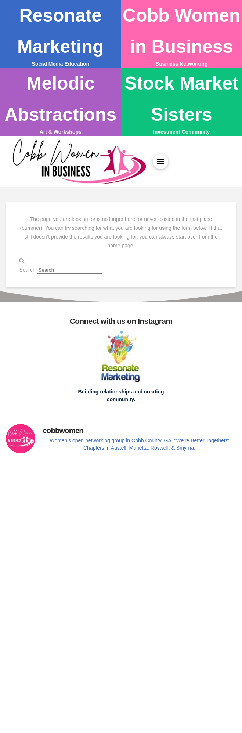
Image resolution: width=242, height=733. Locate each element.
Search (27, 270)
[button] (160, 161)
